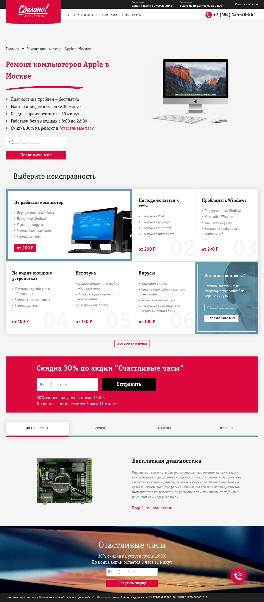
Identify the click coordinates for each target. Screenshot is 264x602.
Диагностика (37, 428)
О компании (109, 15)
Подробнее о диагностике (152, 508)
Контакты (133, 15)
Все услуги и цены (132, 343)
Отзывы (227, 428)
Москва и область (246, 4)
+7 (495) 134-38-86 (233, 15)
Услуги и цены (80, 15)
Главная (12, 49)
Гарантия (163, 428)
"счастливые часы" (77, 128)
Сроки (100, 428)
